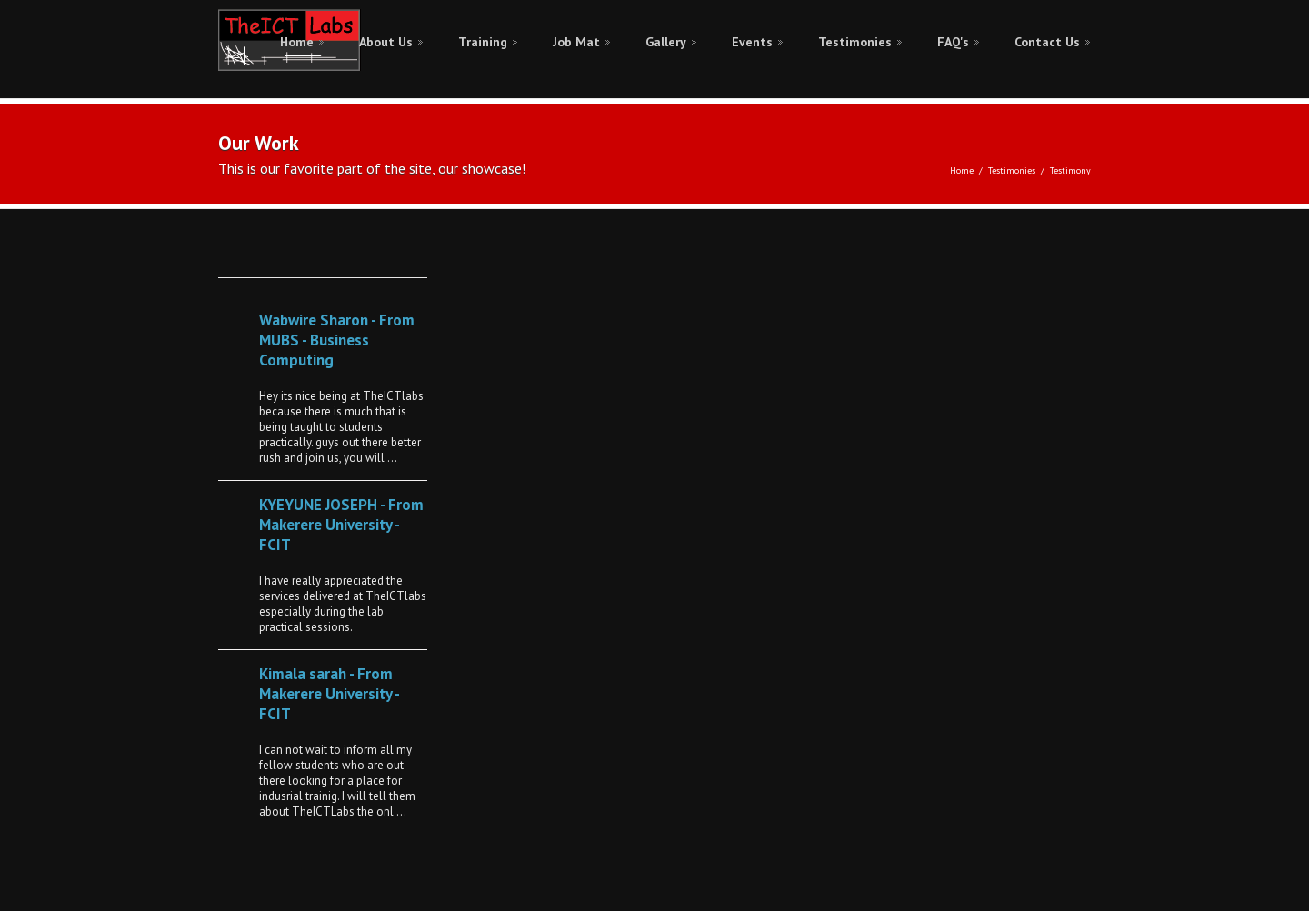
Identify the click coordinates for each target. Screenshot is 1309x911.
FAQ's (953, 42)
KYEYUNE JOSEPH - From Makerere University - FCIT (341, 525)
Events (752, 42)
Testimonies (855, 42)
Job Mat (576, 42)
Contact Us (1047, 42)
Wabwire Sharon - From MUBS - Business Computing (337, 340)
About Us (386, 42)
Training (482, 42)
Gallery (665, 42)
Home (297, 42)
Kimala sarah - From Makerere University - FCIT (329, 694)
